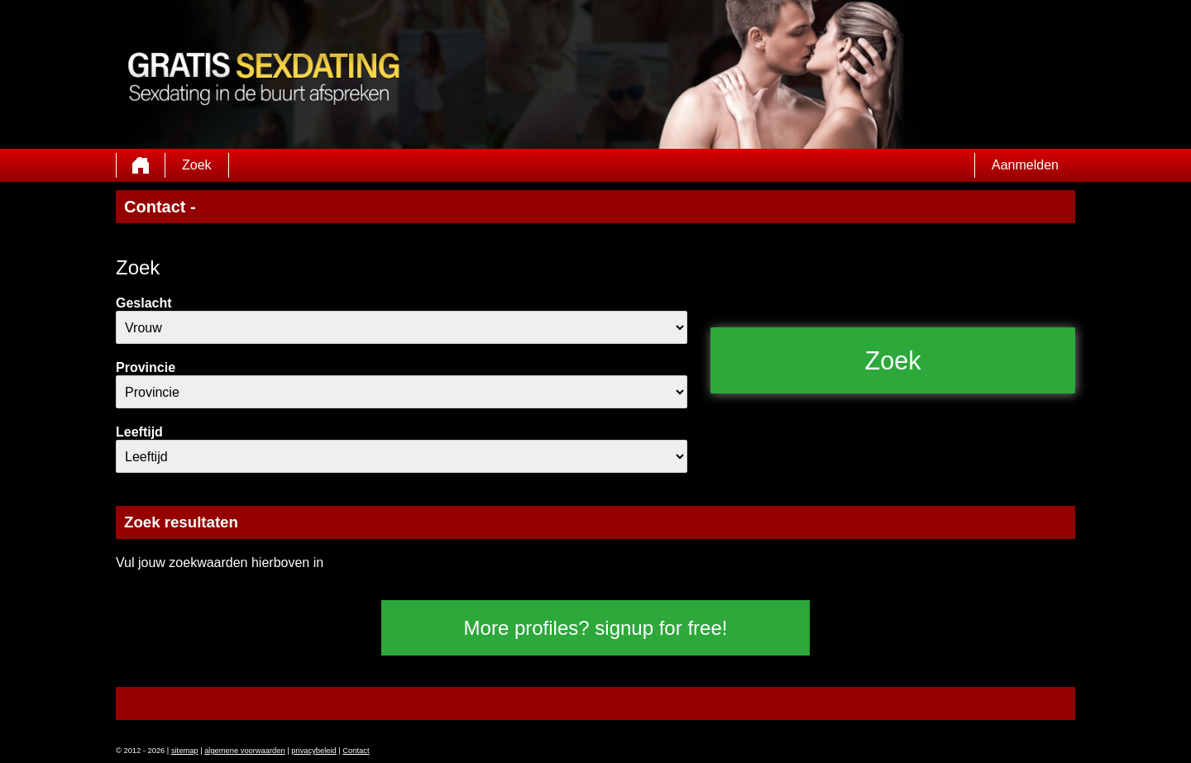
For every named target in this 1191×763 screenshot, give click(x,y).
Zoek (197, 165)
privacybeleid (313, 750)
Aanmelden (1025, 165)
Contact (355, 750)
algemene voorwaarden (244, 750)
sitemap (184, 750)
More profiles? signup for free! (596, 628)
